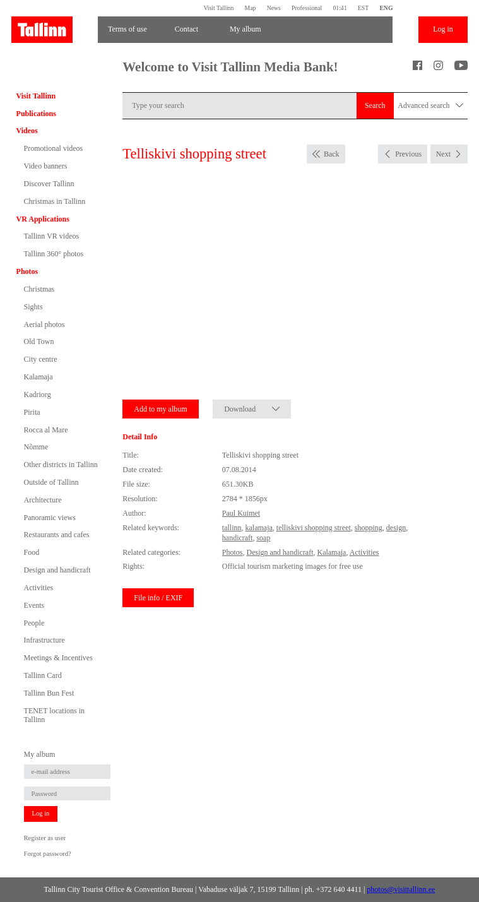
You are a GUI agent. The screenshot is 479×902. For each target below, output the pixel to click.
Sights (33, 306)
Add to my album (160, 409)
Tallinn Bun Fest (49, 693)
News (274, 7)
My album (245, 29)
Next (443, 154)
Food (32, 552)
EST (363, 7)
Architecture (43, 500)
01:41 (339, 7)
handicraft (237, 537)
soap (263, 537)
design (396, 527)
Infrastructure (44, 640)
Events (34, 605)
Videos (27, 130)
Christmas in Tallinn (55, 201)
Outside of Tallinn (51, 482)
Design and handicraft (57, 570)
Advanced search (430, 106)
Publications (36, 113)
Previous (408, 154)
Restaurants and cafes (57, 534)
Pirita (32, 412)
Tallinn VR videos (52, 236)
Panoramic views (50, 517)
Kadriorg (37, 394)
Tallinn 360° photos (54, 253)
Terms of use (127, 29)
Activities (39, 587)
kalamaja (258, 527)
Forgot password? (47, 853)
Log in (443, 29)
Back (332, 154)
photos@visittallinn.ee (401, 889)
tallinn (232, 527)
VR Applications (42, 219)
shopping (368, 527)
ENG (386, 7)
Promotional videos (53, 148)
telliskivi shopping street (313, 527)
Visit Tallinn (218, 7)
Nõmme (36, 446)
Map (250, 7)
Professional (307, 7)
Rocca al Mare (46, 429)
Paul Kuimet (241, 513)
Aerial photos (44, 324)
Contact (186, 29)
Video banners (46, 166)
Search (375, 105)
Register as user (45, 837)
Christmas (39, 289)
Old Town (39, 341)
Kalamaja (38, 376)
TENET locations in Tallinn (54, 715)
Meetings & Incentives (58, 657)
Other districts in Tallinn (61, 464)
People (34, 623)
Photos (27, 271)
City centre (40, 359)
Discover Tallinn (49, 183)
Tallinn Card (43, 675)
